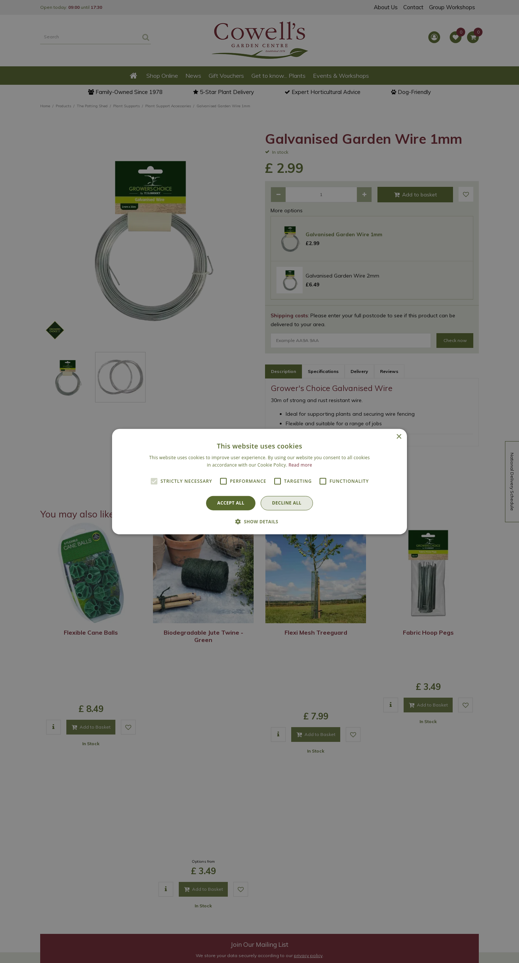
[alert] (259, 481)
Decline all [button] (287, 503)
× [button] (398, 436)
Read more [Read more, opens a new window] (300, 465)
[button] (259, 521)
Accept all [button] (230, 503)
